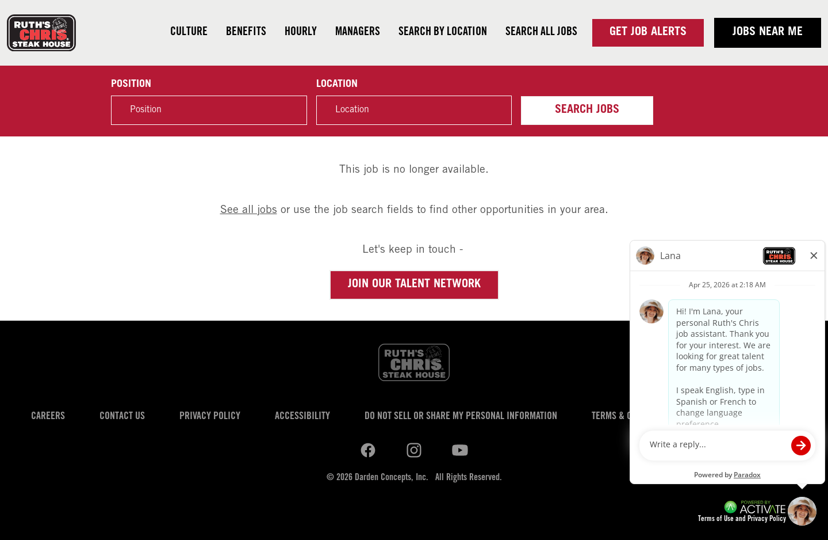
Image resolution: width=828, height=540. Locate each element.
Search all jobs (541, 33)
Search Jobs (587, 110)
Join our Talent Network (414, 285)
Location (337, 84)
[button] (497, 110)
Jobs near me (768, 33)
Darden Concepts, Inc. (391, 477)
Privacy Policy (209, 417)
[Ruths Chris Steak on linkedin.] (367, 450)
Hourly (301, 33)
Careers (48, 417)
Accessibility (302, 417)
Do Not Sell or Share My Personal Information (461, 417)
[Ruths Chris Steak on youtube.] (413, 450)
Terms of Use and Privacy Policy (742, 519)
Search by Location (442, 33)
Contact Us (122, 417)
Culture (189, 33)
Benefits (246, 33)
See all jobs (248, 210)
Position (131, 84)
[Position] (208, 110)
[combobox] (414, 110)
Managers (357, 33)
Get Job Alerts (648, 33)
